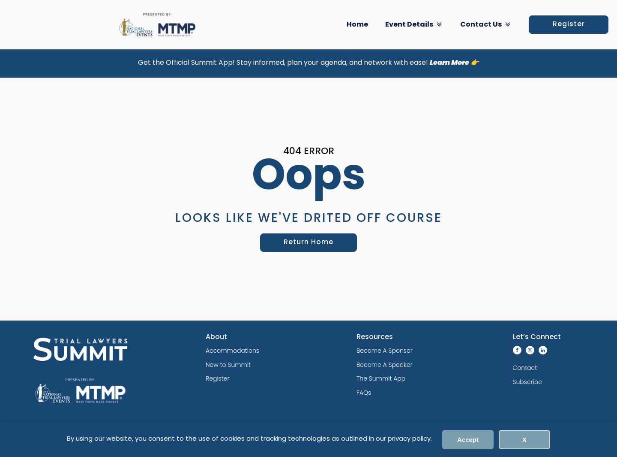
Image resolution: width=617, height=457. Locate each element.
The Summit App (380, 378)
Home (357, 24)
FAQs (363, 392)
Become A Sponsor (384, 350)
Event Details (414, 24)
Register (569, 24)
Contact (525, 367)
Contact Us (486, 24)
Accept (468, 439)
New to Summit (228, 364)
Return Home (308, 242)
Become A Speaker (384, 364)
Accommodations (232, 350)
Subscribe (527, 382)
